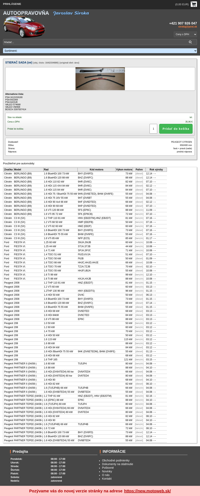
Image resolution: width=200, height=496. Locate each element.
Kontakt (106, 478)
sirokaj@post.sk (187, 26)
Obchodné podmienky (115, 460)
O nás (105, 475)
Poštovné (108, 467)
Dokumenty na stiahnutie (117, 464)
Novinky (107, 471)
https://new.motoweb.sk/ (147, 491)
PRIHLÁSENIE (12, 3)
